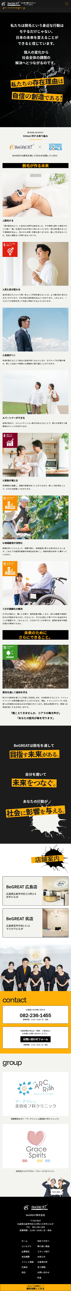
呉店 (24, 1272)
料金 (39, 1277)
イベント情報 (28, 1261)
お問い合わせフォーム (35, 1039)
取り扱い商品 (43, 1246)
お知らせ (41, 1256)
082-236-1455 (35, 1015)
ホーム (25, 1240)
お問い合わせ (43, 1272)
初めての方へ (43, 1240)
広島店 (25, 1267)
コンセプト (27, 1246)
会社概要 (26, 1256)
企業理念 (26, 1251)
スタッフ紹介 (43, 1251)
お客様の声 (42, 1261)
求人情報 (41, 1267)
